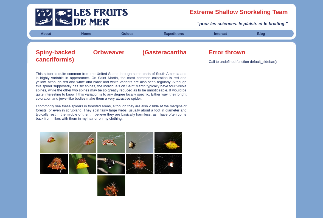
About (46, 34)
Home (86, 34)
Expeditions (174, 34)
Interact (220, 34)
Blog (261, 34)
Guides (127, 34)
